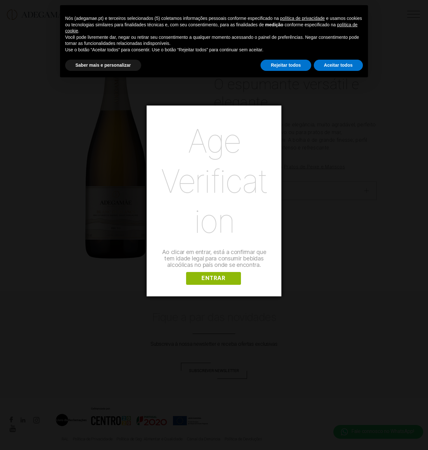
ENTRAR (213, 278)
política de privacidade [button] (302, 18)
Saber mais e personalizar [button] (103, 65)
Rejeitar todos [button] (286, 65)
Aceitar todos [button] (338, 65)
